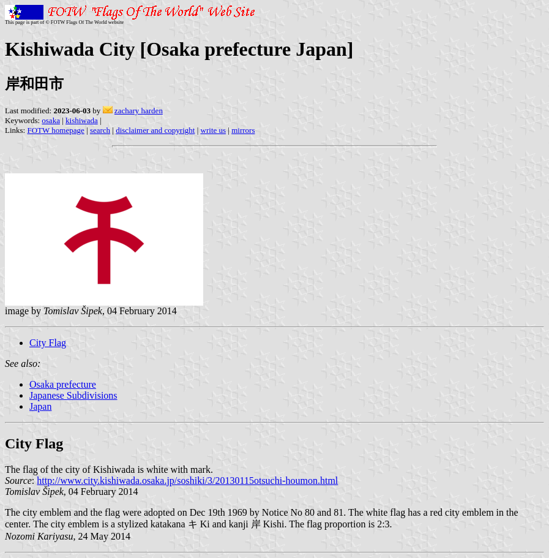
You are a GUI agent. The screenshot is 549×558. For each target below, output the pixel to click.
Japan (40, 406)
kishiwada (81, 120)
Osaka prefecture (62, 384)
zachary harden (138, 110)
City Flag (47, 342)
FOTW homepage (55, 130)
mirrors (243, 130)
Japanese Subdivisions (73, 395)
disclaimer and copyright (155, 130)
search (100, 130)
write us (213, 130)
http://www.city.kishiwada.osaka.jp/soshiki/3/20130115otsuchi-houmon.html (187, 480)
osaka (51, 120)
